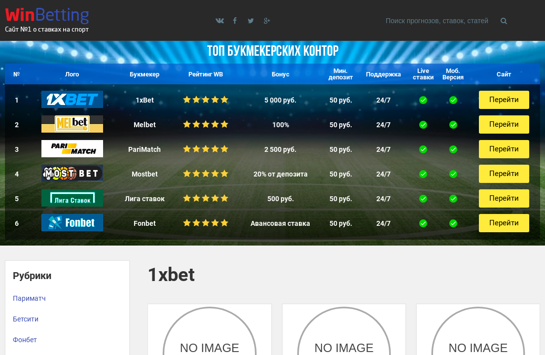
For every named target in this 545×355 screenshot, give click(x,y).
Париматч (29, 298)
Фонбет (25, 340)
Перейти (504, 99)
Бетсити (25, 319)
